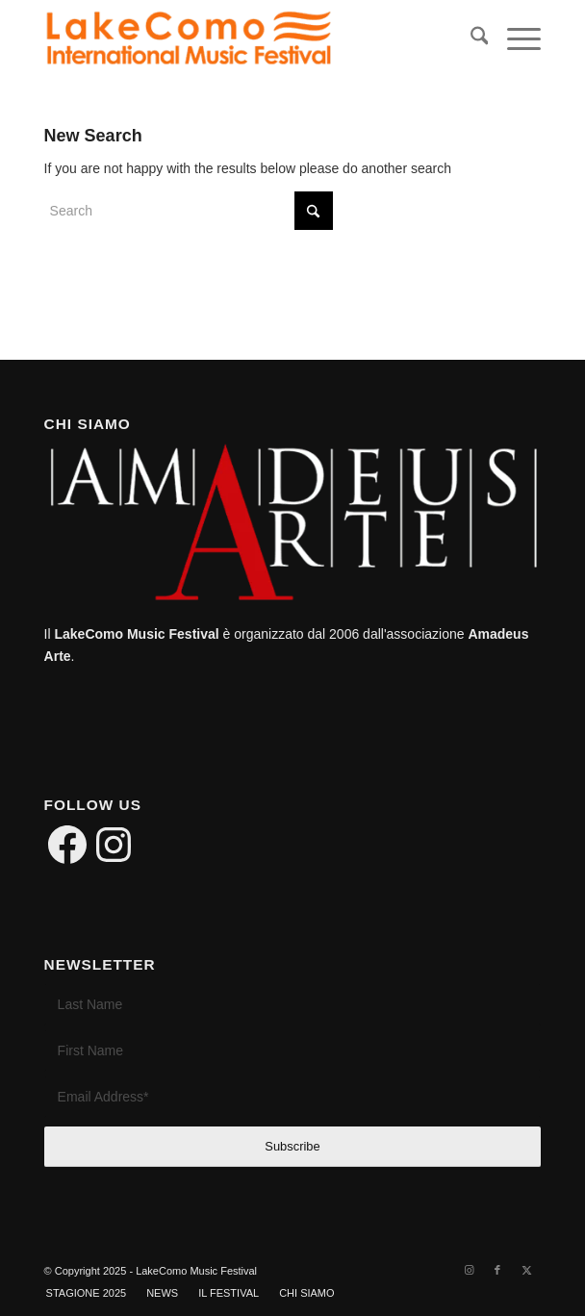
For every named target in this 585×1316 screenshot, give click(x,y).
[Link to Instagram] (468, 1269)
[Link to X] (526, 1269)
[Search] (470, 39)
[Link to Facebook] (497, 1269)
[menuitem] (470, 39)
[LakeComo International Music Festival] (243, 39)
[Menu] (514, 39)
